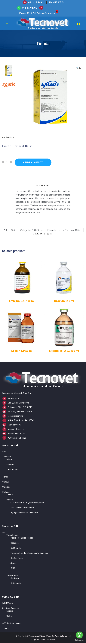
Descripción (42, 185)
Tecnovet (6, 456)
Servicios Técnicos (10, 608)
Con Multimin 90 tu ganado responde (27, 502)
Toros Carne (12, 575)
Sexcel (13, 563)
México (9, 611)
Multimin (6, 492)
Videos (9, 499)
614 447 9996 (29, 7)
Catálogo (6, 487)
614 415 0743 (55, 2)
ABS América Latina (17, 437)
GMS (13, 568)
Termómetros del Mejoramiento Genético (29, 553)
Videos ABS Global (16, 433)
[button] (78, 68)
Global (9, 616)
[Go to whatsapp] (79, 635)
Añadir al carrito (33, 162)
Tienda (5, 476)
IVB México (7, 603)
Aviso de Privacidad (63, 636)
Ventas (5, 482)
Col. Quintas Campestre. (18, 402)
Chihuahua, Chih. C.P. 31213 (20, 407)
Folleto (9, 494)
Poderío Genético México (22, 537)
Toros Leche (12, 535)
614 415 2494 (36, 2)
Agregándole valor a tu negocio (24, 512)
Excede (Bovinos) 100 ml (69, 230)
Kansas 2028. (14, 398)
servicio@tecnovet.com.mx (20, 411)
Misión (9, 459)
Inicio (4, 451)
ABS (4, 532)
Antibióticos (8, 137)
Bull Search (16, 548)
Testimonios (12, 469)
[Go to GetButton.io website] (79, 640)
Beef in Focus (17, 558)
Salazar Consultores (47, 639)
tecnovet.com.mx (15, 415)
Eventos (10, 464)
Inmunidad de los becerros (22, 507)
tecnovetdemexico (16, 429)
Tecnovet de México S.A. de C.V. (41, 636)
